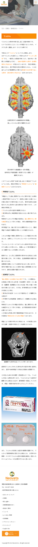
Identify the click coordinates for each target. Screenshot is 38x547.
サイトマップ (7, 525)
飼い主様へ (6, 501)
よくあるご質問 (7, 515)
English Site (6, 528)
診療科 (5, 498)
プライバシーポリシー (9, 522)
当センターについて (8, 494)
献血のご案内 (7, 508)
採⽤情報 (5, 518)
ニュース (5, 511)
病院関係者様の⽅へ (8, 505)
